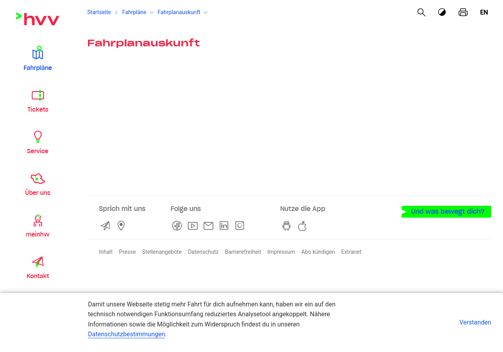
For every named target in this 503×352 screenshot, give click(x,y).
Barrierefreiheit (243, 252)
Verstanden (475, 322)
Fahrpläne (134, 12)
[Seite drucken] (463, 12)
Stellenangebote (162, 252)
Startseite (99, 12)
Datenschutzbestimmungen (126, 334)
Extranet (351, 252)
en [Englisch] (484, 12)
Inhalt (106, 252)
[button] (37, 58)
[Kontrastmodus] (442, 12)
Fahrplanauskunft (179, 12)
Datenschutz (203, 252)
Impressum (281, 252)
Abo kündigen (318, 252)
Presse (127, 252)
